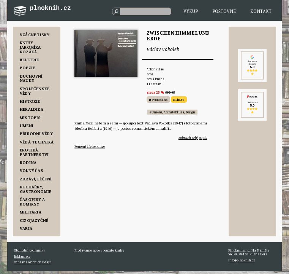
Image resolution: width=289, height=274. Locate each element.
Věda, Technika (37, 142)
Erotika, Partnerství (34, 152)
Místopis (30, 117)
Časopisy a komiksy (32, 201)
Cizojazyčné (34, 220)
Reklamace (22, 256)
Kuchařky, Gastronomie (36, 189)
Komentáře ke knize (89, 146)
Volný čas (31, 170)
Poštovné (224, 11)
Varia (26, 228)
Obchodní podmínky (29, 250)
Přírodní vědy (36, 133)
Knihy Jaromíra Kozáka (30, 47)
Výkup (190, 11)
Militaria (30, 212)
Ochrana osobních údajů (32, 262)
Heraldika (31, 109)
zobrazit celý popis (192, 137)
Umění (26, 125)
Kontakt (261, 11)
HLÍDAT (178, 100)
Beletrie (29, 59)
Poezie (27, 67)
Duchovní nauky (31, 78)
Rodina (28, 162)
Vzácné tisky (35, 34)
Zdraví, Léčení (36, 179)
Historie (30, 101)
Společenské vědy (35, 91)
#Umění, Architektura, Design (172, 112)
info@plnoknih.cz (241, 260)
